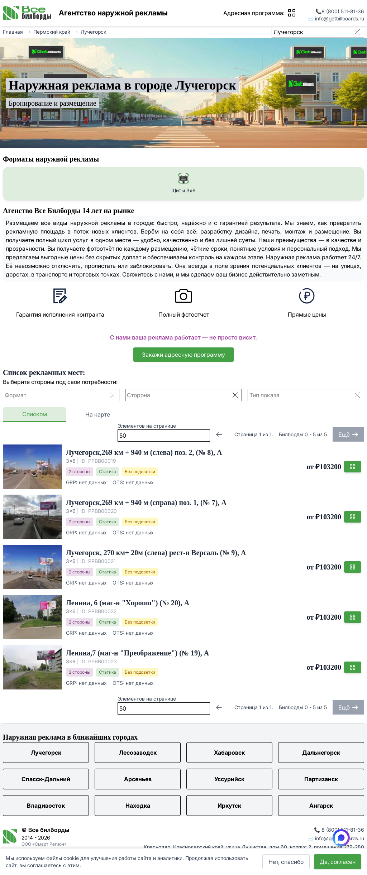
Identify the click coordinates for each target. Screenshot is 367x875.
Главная (13, 32)
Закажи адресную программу (183, 354)
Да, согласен (338, 861)
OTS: (118, 482)
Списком (34, 414)
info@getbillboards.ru (339, 18)
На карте (97, 414)
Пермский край (51, 32)
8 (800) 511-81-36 (342, 11)
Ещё (348, 434)
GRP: (71, 482)
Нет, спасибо (286, 861)
